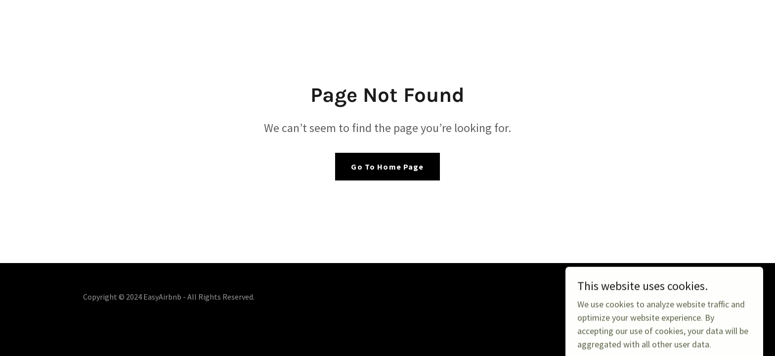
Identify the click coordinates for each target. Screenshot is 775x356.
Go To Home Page (387, 167)
